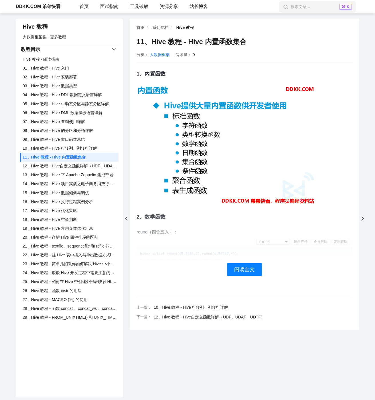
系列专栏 (160, 27)
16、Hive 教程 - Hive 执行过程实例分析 (58, 201)
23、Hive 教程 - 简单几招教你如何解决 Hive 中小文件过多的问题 (71, 264)
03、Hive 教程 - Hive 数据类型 (50, 86)
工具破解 (139, 6)
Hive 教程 (35, 26)
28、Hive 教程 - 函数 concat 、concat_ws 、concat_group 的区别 (71, 308)
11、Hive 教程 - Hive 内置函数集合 (54, 157)
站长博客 (199, 6)
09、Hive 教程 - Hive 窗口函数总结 (54, 139)
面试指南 (109, 6)
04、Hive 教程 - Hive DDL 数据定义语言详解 (62, 94)
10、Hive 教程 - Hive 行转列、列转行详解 (60, 148)
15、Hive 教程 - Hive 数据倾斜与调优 (56, 193)
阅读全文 (244, 269)
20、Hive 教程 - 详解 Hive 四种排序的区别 (60, 237)
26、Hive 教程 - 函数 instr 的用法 (52, 290)
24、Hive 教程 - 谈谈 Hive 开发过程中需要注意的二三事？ (71, 272)
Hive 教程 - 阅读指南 (41, 59)
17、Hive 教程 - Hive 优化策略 (50, 210)
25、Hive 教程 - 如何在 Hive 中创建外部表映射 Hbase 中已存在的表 (71, 281)
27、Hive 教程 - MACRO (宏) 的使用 (55, 299)
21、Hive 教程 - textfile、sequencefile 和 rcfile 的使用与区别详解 (71, 246)
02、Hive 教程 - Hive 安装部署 (50, 77)
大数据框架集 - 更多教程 (44, 37)
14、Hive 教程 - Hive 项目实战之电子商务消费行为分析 (71, 183)
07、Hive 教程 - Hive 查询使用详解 (54, 121)
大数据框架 (160, 54)
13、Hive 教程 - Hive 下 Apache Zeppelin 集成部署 (68, 175)
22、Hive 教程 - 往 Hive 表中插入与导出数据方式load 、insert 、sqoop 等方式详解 (71, 255)
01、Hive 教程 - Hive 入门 (46, 68)
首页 (84, 6)
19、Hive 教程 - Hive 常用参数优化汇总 (58, 228)
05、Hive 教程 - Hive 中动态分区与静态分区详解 (66, 104)
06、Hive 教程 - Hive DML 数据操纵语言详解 (62, 112)
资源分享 (169, 6)
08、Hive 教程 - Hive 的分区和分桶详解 (58, 130)
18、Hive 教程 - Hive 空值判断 (50, 219)
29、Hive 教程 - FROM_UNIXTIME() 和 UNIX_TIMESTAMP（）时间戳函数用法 (71, 317)
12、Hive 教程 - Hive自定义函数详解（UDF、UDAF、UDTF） (71, 166)
